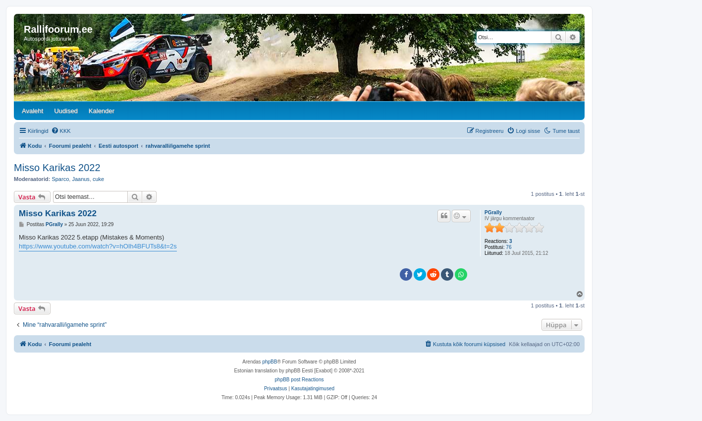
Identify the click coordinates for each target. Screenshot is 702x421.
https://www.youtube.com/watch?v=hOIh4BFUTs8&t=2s (98, 246)
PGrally (493, 212)
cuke (98, 179)
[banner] (299, 57)
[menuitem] (61, 131)
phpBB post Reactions (299, 379)
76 (508, 247)
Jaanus (80, 179)
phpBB (269, 361)
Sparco (60, 179)
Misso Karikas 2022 (57, 167)
